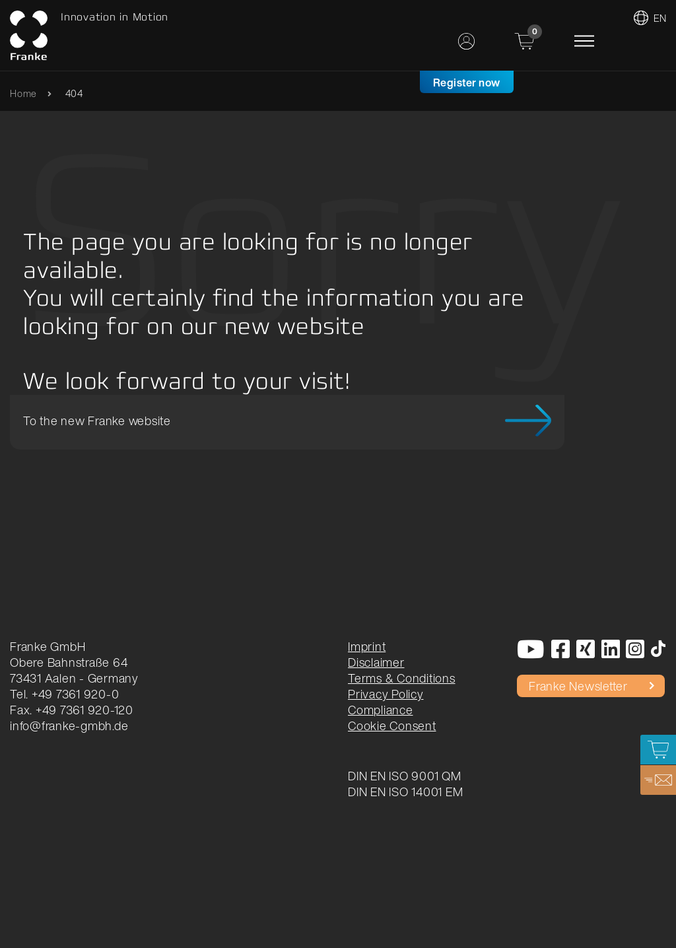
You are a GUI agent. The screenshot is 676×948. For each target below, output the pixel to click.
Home (23, 93)
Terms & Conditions (402, 678)
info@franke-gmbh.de (69, 725)
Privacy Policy (386, 694)
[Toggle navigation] (584, 41)
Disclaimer (376, 662)
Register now (466, 82)
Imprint (367, 646)
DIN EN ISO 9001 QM (404, 776)
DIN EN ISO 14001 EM (405, 791)
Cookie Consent (392, 725)
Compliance (380, 710)
